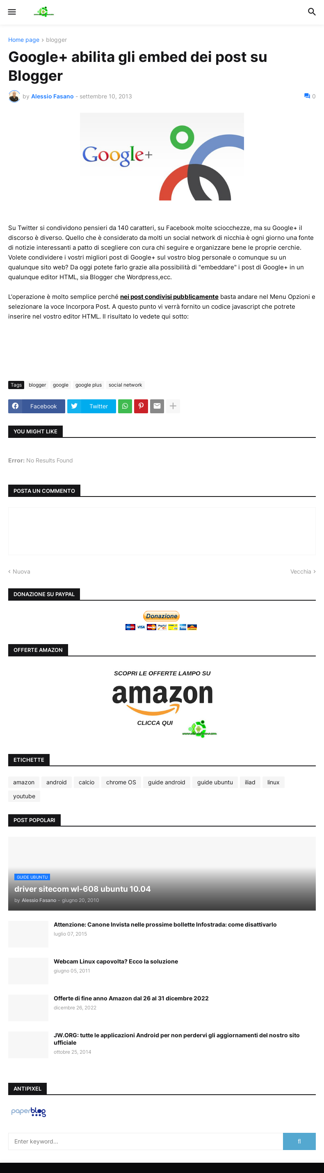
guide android (166, 782)
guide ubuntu (215, 782)
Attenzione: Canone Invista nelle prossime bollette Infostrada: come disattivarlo (165, 924)
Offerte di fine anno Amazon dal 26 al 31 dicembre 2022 (131, 998)
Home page (23, 40)
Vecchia (300, 571)
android (56, 782)
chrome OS (121, 782)
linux (273, 782)
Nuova (21, 571)
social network (125, 385)
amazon (23, 782)
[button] (11, 12)
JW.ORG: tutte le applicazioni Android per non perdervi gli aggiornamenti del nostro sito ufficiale (177, 1039)
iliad (250, 782)
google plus (88, 385)
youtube (24, 796)
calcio (86, 782)
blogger (56, 40)
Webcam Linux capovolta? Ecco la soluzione (116, 961)
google (60, 385)
